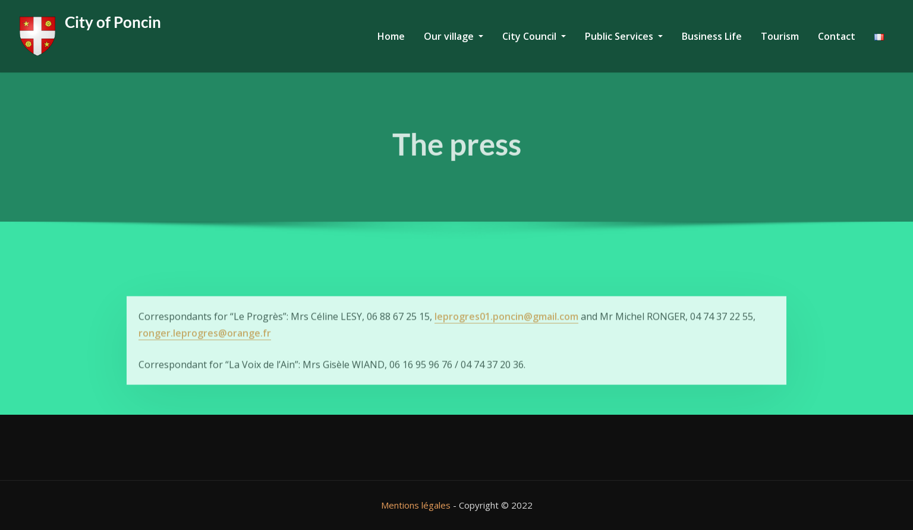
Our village (453, 36)
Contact (836, 36)
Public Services (624, 36)
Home (391, 36)
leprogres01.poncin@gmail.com (506, 329)
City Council (534, 36)
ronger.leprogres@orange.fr (204, 345)
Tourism (780, 36)
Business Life (712, 36)
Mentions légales (416, 505)
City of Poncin (113, 22)
